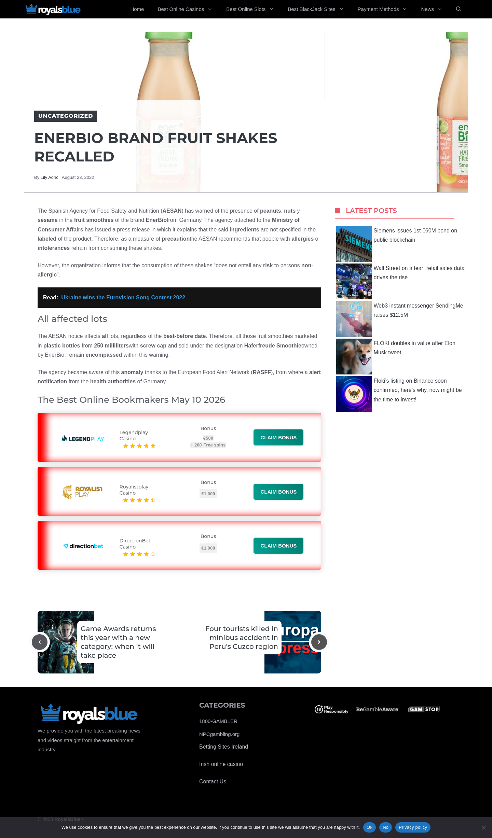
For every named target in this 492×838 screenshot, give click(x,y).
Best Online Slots (253, 9)
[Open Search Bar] (458, 9)
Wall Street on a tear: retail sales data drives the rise (400, 281)
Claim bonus (278, 437)
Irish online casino (221, 764)
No (385, 827)
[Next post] (319, 642)
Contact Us (212, 781)
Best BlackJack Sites (319, 9)
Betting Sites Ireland (223, 747)
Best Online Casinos (188, 9)
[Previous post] (39, 642)
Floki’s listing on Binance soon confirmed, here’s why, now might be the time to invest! (399, 394)
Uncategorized (65, 116)
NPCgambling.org (219, 734)
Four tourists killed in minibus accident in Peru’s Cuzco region (241, 638)
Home (137, 9)
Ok (369, 827)
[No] (483, 827)
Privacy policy (413, 827)
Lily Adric (49, 177)
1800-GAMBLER (218, 721)
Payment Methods (386, 9)
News (435, 9)
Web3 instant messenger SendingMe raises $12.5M (399, 319)
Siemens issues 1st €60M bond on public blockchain (396, 244)
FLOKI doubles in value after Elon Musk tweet (395, 356)
